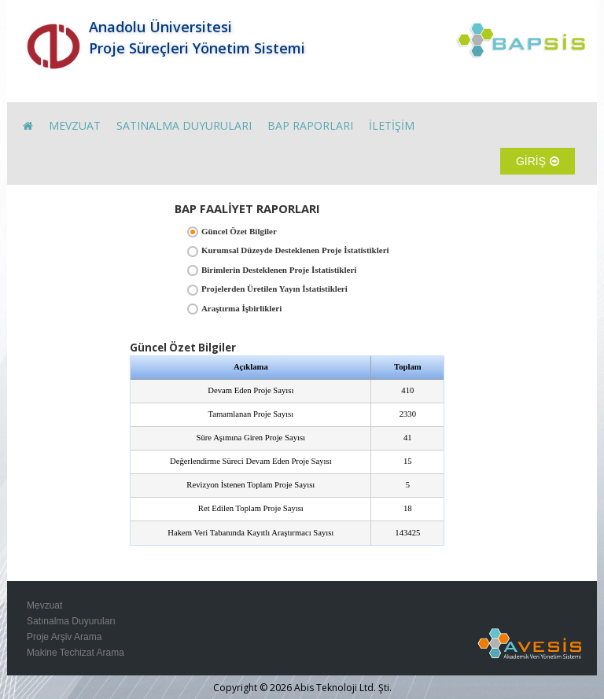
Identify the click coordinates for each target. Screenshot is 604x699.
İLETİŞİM (391, 125)
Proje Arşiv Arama (64, 636)
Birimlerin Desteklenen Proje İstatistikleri (278, 269)
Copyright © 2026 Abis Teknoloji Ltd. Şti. (302, 687)
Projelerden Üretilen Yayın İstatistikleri (274, 288)
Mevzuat (44, 605)
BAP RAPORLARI (310, 125)
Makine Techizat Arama (75, 652)
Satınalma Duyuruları (71, 621)
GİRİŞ (537, 161)
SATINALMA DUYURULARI (184, 125)
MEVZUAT (75, 125)
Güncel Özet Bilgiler (239, 231)
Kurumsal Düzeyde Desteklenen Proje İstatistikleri (295, 250)
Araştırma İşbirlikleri (241, 308)
